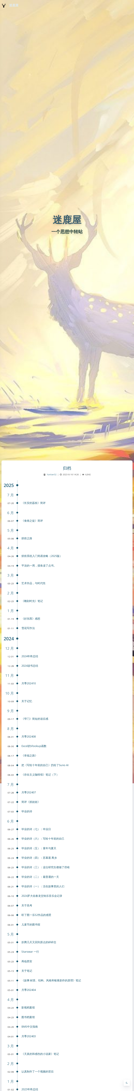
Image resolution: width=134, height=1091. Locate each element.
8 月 (10, 728)
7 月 (10, 494)
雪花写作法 (28, 628)
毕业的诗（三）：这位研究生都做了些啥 (45, 867)
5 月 (10, 530)
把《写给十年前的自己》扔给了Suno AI (44, 765)
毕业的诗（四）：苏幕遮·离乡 (39, 857)
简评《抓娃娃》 (30, 802)
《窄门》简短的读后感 (34, 718)
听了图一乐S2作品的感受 (36, 915)
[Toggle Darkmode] (127, 1083)
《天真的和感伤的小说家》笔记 (40, 1054)
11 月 (9, 675)
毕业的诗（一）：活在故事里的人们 (42, 886)
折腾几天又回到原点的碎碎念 (38, 942)
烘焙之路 (26, 538)
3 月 (10, 575)
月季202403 (28, 1036)
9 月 (10, 710)
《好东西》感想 (30, 618)
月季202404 (28, 990)
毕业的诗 (26, 811)
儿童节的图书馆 (30, 924)
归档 (67, 468)
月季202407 (28, 792)
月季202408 (28, 736)
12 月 (9, 648)
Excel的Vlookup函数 (33, 746)
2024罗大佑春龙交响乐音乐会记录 (41, 896)
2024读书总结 (29, 665)
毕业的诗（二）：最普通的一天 (40, 877)
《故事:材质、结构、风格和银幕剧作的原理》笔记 (51, 980)
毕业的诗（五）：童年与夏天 (38, 848)
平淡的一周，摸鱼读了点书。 (38, 565)
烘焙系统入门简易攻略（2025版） (41, 556)
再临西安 (26, 961)
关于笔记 (26, 970)
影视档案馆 (28, 1007)
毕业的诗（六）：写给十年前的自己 (42, 838)
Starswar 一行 (30, 951)
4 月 (10, 548)
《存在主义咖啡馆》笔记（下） (40, 774)
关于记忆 (26, 701)
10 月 (9, 693)
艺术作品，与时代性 (33, 583)
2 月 (10, 593)
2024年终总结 (29, 656)
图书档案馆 (28, 1017)
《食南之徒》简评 (32, 520)
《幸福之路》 (29, 755)
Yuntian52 (51, 474)
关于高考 (26, 905)
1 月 (10, 610)
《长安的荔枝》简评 (33, 503)
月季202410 (28, 683)
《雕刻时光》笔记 (32, 601)
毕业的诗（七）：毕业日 (36, 829)
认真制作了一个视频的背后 (37, 1071)
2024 (9, 639)
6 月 (10, 512)
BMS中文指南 (29, 1026)
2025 (9, 485)
